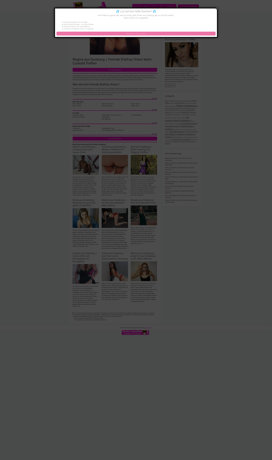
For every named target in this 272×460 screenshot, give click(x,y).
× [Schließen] (217, 8)
